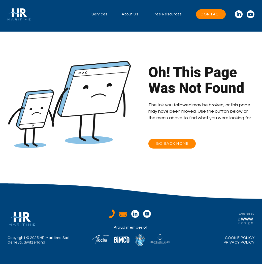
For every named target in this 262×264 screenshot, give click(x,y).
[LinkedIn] (239, 14)
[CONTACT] (211, 14)
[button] (106, 14)
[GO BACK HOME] (172, 144)
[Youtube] (250, 14)
